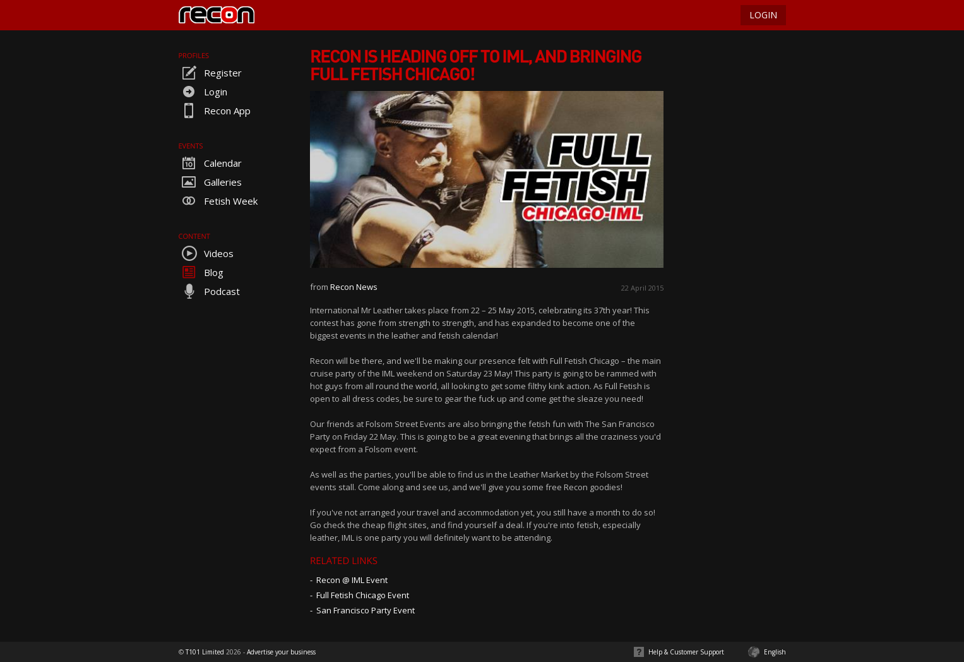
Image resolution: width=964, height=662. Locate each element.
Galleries (210, 181)
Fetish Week (218, 200)
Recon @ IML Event (352, 580)
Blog (201, 272)
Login (203, 91)
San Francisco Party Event (365, 610)
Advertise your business (281, 651)
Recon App (215, 110)
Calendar (210, 162)
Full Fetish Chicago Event (362, 595)
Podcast (209, 291)
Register (210, 72)
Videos (206, 253)
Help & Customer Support (686, 651)
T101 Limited (205, 651)
